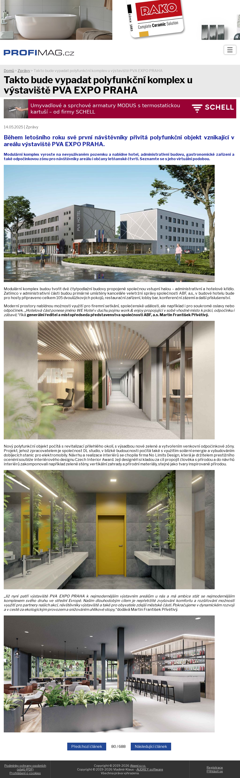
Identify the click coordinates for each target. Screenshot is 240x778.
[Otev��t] (230, 49)
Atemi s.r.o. (138, 765)
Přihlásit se (215, 771)
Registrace (215, 767)
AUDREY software (149, 769)
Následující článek (151, 746)
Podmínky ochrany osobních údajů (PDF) (25, 767)
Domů (9, 71)
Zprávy (24, 71)
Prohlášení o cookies (25, 773)
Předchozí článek (86, 746)
